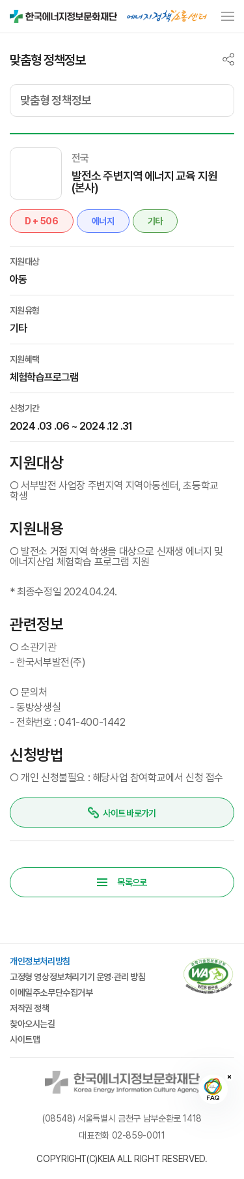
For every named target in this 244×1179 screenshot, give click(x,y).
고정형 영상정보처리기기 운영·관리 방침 (78, 976)
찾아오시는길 (32, 1023)
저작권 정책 (29, 1008)
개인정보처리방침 (40, 961)
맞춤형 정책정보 (55, 100)
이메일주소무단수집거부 (51, 992)
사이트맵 (25, 1039)
